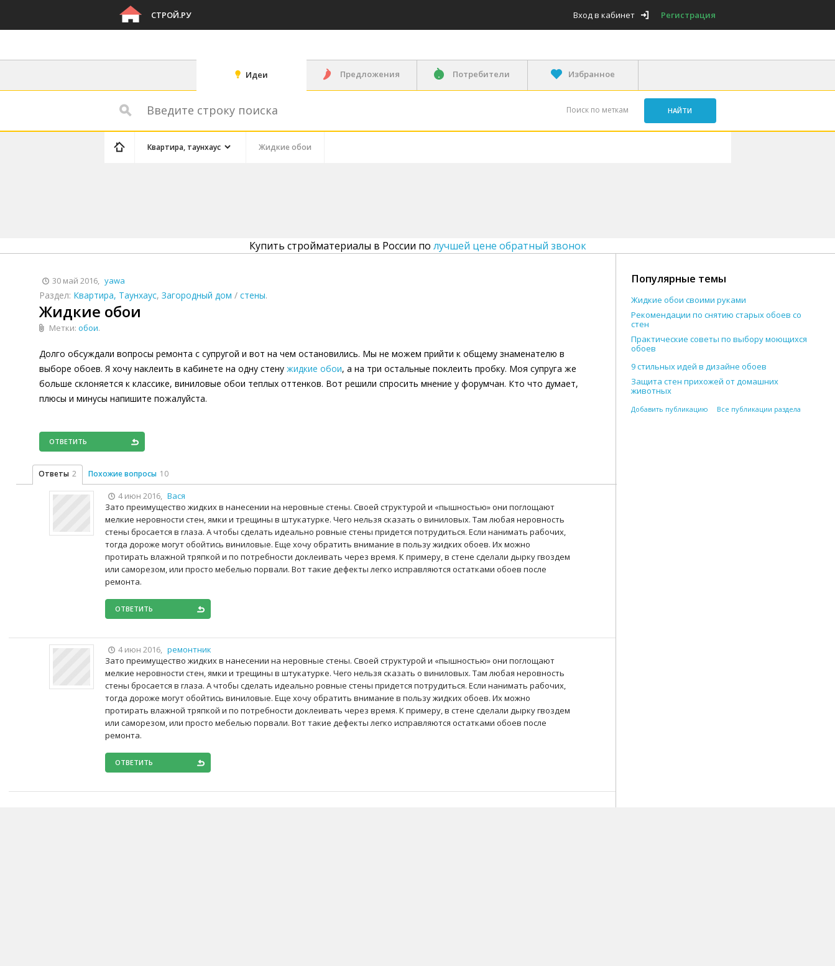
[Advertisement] (339, 198)
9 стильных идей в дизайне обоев (699, 366)
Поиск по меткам (597, 109)
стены (252, 295)
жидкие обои (314, 368)
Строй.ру (171, 15)
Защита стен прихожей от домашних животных (704, 386)
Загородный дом (197, 295)
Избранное (591, 74)
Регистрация (688, 15)
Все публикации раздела (759, 409)
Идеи (257, 74)
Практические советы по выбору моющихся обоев (719, 344)
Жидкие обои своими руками (688, 300)
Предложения (370, 74)
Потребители (481, 74)
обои (88, 327)
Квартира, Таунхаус (115, 295)
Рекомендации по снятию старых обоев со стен (716, 319)
